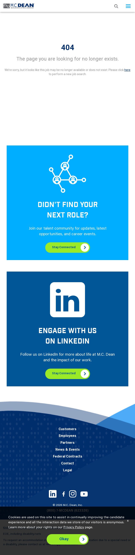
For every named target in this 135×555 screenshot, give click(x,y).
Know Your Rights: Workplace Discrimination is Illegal (37, 527)
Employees (67, 436)
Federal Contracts (67, 456)
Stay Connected (64, 247)
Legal (67, 470)
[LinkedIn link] (53, 494)
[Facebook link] (63, 494)
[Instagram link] (72, 494)
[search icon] (116, 6)
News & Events (67, 449)
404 (67, 47)
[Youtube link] (84, 494)
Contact (67, 463)
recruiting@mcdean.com (62, 544)
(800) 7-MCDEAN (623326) (68, 510)
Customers (67, 429)
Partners (67, 443)
